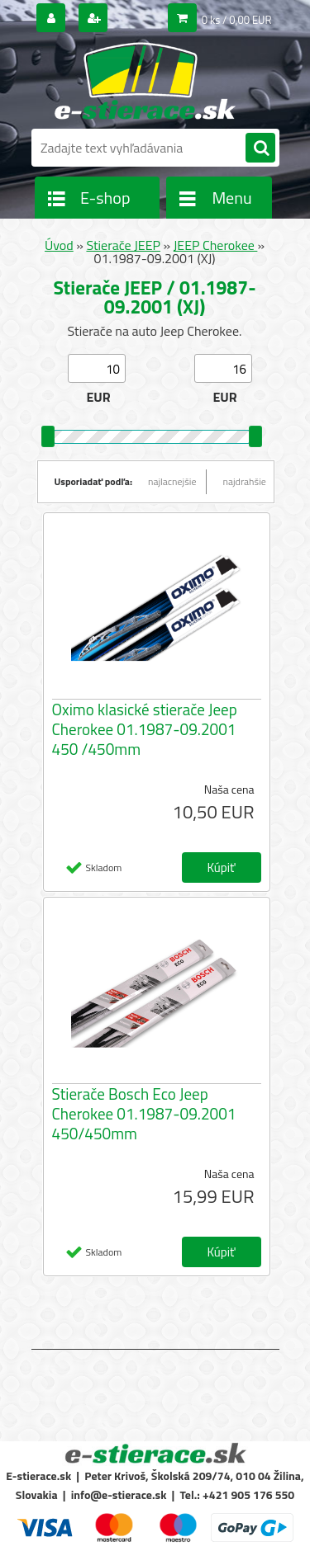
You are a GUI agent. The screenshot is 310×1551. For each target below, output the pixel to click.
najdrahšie (244, 481)
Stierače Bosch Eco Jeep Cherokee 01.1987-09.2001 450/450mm (144, 1113)
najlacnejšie (172, 481)
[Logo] (145, 81)
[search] (260, 148)
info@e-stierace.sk (119, 1494)
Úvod (59, 245)
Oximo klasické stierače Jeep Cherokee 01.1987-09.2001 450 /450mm (144, 729)
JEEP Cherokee (216, 245)
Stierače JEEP (123, 245)
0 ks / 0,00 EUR (237, 20)
